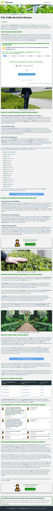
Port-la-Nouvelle (42, 500)
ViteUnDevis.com (42, 83)
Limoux (31, 500)
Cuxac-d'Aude (14, 502)
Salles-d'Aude (44, 502)
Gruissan (8, 502)
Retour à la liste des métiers (26, 80)
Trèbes (3, 502)
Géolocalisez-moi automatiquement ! (27, 74)
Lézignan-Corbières (25, 500)
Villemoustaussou (25, 502)
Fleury (32, 502)
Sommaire (4, 22)
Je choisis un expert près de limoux (26, 194)
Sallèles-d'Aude (5, 504)
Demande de (30, 244)
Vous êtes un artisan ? (48, 83)
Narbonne (4, 500)
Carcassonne (10, 500)
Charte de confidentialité (31, 83)
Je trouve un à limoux (26, 358)
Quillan (39, 502)
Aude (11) (7, 14)
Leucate (19, 502)
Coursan (36, 500)
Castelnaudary (17, 500)
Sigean (48, 500)
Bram (35, 502)
